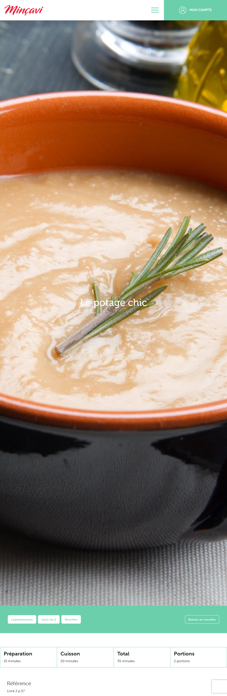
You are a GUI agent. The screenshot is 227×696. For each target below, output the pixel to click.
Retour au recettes (202, 619)
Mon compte (195, 10)
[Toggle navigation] (155, 10)
